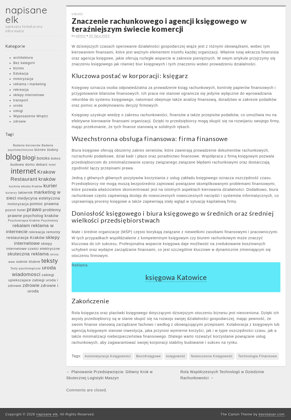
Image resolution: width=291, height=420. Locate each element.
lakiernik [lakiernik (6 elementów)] (25, 193)
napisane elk (26, 14)
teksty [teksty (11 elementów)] (49, 261)
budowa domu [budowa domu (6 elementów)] (22, 164)
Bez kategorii (24, 63)
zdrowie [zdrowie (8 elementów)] (31, 285)
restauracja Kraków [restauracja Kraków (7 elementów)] (25, 237)
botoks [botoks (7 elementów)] (43, 158)
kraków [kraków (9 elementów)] (47, 179)
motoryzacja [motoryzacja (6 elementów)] (18, 204)
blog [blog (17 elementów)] (13, 156)
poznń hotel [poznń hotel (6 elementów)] (15, 210)
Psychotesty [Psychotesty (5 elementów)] (49, 220)
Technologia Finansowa (257, 356)
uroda (18, 105)
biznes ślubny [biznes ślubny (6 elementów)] (46, 150)
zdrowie (19, 121)
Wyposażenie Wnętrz (30, 116)
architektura (23, 58)
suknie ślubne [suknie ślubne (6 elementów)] (28, 262)
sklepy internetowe (28, 95)
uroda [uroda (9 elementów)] (49, 267)
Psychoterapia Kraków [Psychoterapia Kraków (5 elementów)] (24, 220)
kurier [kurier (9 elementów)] (50, 185)
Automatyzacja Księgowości (108, 356)
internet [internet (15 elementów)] (23, 171)
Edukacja (20, 73)
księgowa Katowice (176, 277)
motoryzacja (23, 79)
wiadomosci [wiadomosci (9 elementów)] (26, 274)
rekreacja (21, 90)
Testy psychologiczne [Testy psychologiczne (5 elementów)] (25, 268)
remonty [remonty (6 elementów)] (53, 232)
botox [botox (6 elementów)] (55, 158)
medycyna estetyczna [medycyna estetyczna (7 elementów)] (39, 198)
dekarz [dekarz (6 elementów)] (41, 164)
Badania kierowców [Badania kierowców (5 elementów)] (27, 145)
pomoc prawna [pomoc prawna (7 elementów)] (44, 203)
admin (81, 36)
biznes (18, 68)
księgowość (175, 356)
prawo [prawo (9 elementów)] (34, 209)
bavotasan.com (271, 414)
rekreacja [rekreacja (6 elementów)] (37, 232)
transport (20, 100)
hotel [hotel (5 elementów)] (52, 164)
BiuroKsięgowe (148, 356)
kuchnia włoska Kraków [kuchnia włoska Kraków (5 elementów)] (25, 186)
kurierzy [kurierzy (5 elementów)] (11, 192)
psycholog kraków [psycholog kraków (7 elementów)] (41, 215)
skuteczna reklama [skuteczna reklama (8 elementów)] (28, 253)
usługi (18, 111)
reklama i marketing (29, 84)
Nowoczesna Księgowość (212, 356)
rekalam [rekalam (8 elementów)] (21, 225)
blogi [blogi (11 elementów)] (29, 157)
